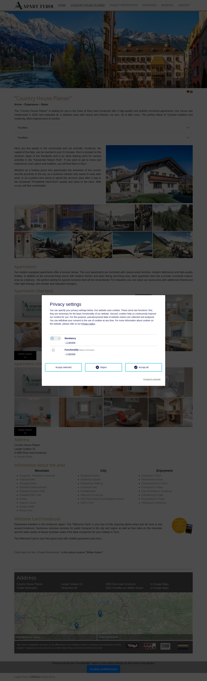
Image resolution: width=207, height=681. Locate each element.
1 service (70, 342)
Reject (103, 367)
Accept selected (63, 367)
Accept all (143, 367)
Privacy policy (88, 324)
